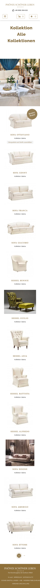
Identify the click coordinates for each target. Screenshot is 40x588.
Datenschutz (28, 577)
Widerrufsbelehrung (31, 580)
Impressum (18, 577)
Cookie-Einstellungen (9, 580)
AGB (20, 580)
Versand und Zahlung (20, 583)
